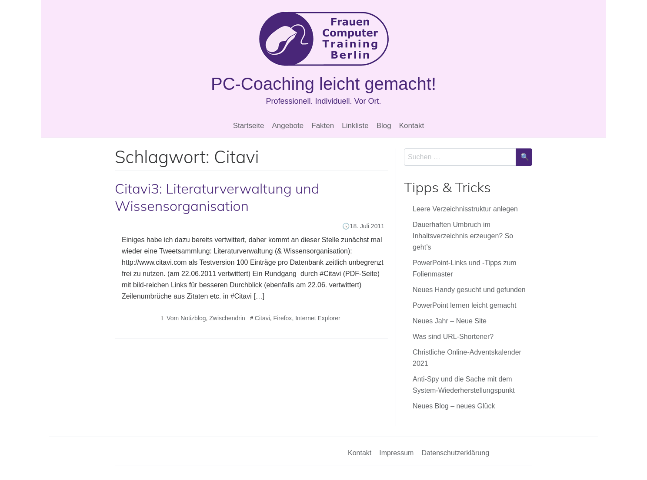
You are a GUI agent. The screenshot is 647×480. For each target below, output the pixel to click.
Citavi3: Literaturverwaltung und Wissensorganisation (217, 197)
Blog (384, 126)
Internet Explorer (317, 318)
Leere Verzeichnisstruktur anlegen (465, 209)
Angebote (287, 126)
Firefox (282, 318)
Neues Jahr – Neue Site (450, 321)
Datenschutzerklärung (455, 453)
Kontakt (411, 126)
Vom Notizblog (186, 318)
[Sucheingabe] (460, 157)
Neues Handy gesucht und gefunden (469, 289)
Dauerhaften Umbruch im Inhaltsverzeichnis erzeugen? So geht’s (463, 236)
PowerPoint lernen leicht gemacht (464, 305)
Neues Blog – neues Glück (454, 406)
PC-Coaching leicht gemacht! (323, 83)
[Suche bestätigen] (524, 157)
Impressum (396, 453)
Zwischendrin (227, 318)
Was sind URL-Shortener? (453, 336)
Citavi (262, 318)
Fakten (322, 126)
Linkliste (355, 126)
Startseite (248, 126)
